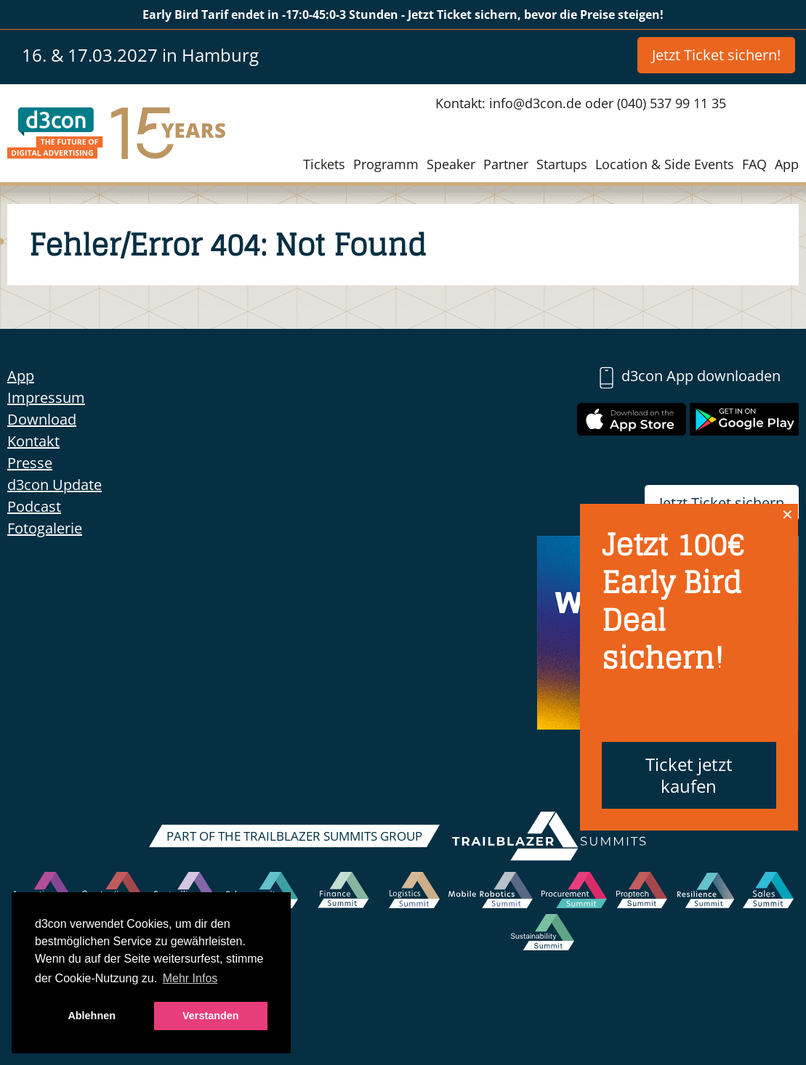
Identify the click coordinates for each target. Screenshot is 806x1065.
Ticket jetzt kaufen (689, 775)
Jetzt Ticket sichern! (716, 55)
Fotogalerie (44, 528)
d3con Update (54, 484)
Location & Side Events (664, 164)
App (787, 164)
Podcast (34, 506)
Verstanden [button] (210, 1015)
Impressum (46, 397)
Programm (386, 164)
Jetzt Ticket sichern (721, 503)
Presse (29, 463)
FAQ (754, 164)
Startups (561, 164)
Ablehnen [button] (92, 1015)
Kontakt (33, 441)
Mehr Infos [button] (190, 978)
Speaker (451, 164)
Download (41, 419)
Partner (505, 164)
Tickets (324, 164)
